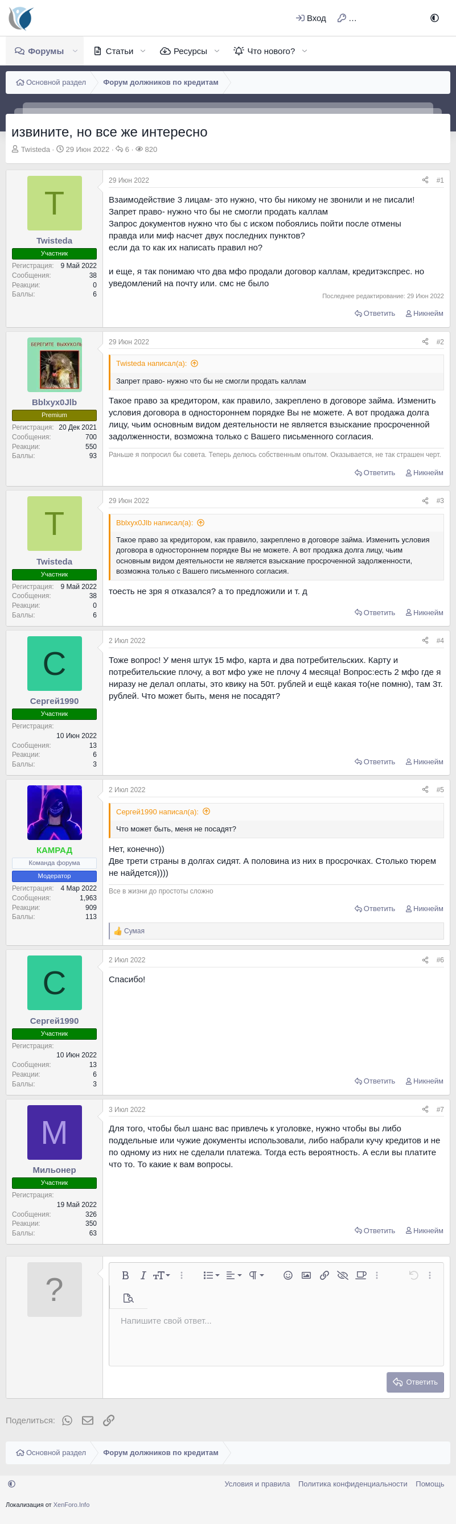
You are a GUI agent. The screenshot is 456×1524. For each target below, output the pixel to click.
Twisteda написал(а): (151, 363)
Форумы (46, 51)
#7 (440, 1110)
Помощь (430, 1484)
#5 (440, 790)
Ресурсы (190, 51)
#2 (440, 342)
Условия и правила (257, 1484)
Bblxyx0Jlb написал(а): (154, 522)
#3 (440, 501)
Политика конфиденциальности (353, 1484)
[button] (435, 17)
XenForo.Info (72, 1504)
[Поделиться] (425, 180)
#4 (440, 641)
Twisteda (35, 149)
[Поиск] (407, 17)
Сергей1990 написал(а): (157, 812)
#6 (440, 960)
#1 (440, 180)
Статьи (120, 51)
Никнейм (428, 313)
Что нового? (271, 51)
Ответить (380, 313)
